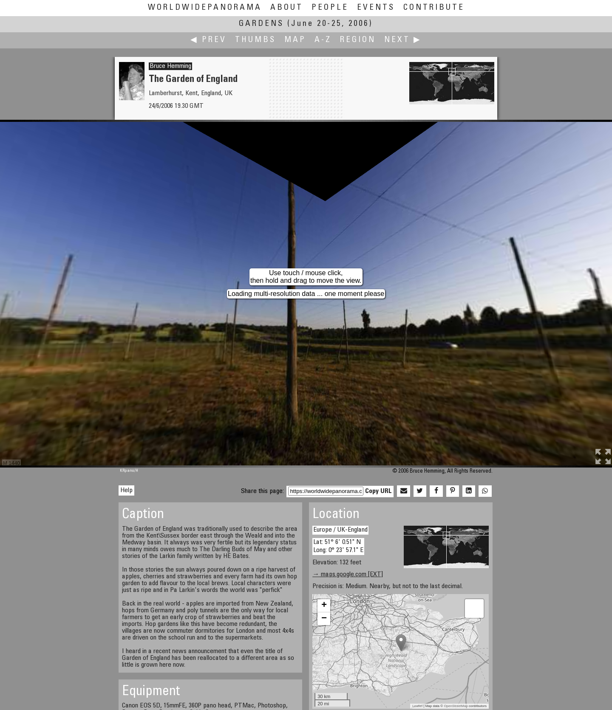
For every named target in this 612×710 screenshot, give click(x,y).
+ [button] (324, 605)
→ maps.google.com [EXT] (347, 574)
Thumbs (255, 40)
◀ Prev (208, 40)
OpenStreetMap (456, 706)
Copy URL (378, 491)
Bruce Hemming (170, 66)
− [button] (324, 618)
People (330, 8)
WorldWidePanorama (205, 8)
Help (126, 490)
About (286, 8)
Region (358, 40)
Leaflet (417, 706)
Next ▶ (403, 40)
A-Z (323, 40)
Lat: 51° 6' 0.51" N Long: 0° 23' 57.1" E (338, 546)
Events (376, 8)
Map (295, 40)
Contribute (434, 8)
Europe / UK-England (340, 530)
